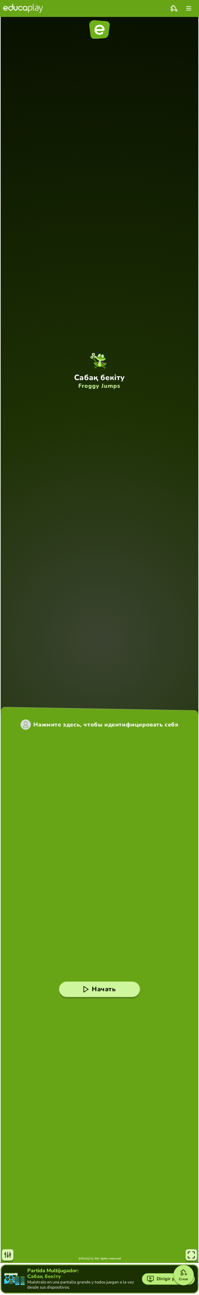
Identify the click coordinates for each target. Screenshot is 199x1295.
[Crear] (183, 1275)
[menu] (189, 8)
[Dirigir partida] (168, 1279)
